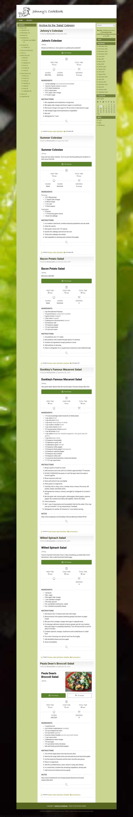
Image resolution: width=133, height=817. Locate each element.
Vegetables (26, 91)
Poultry (25, 68)
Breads (23, 35)
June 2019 (101, 72)
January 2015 (102, 82)
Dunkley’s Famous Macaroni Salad (61, 369)
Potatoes (25, 83)
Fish (24, 60)
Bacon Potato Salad (52, 258)
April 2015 (101, 79)
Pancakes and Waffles (29, 40)
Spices (23, 94)
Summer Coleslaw (51, 137)
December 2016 (102, 77)
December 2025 (102, 46)
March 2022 (101, 61)
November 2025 (102, 49)
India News (80, 811)
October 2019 (102, 66)
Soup (24, 70)
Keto (22, 53)
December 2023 (102, 51)
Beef (24, 58)
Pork (24, 65)
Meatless (25, 63)
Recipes (29, 20)
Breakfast (24, 38)
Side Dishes (24, 73)
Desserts (23, 45)
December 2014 (102, 84)
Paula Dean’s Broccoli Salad (57, 663)
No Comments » (73, 531)
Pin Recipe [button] (79, 695)
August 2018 (101, 74)
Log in (100, 120)
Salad (24, 86)
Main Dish (24, 55)
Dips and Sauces (26, 50)
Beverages (24, 33)
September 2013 (103, 92)
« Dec (98, 114)
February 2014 (102, 89)
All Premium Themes (58, 811)
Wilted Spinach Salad (53, 537)
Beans (25, 76)
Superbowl (24, 96)
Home (21, 20)
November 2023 (102, 54)
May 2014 (101, 87)
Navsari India (73, 811)
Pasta (24, 81)
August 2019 (101, 69)
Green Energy (89, 811)
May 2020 (101, 64)
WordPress (101, 125)
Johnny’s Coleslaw (51, 30)
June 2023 (101, 56)
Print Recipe (66, 53)
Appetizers (24, 30)
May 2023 (101, 59)
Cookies (25, 47)
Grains (25, 78)
